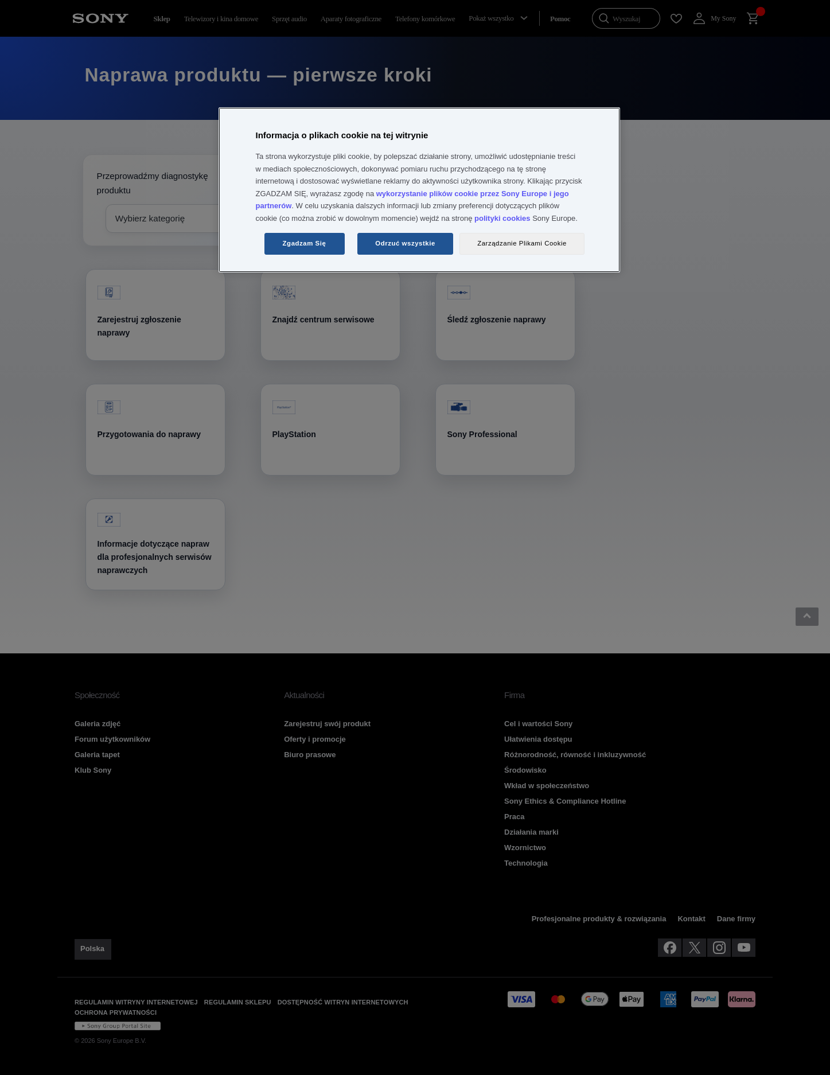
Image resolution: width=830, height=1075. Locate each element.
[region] (419, 189)
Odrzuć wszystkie (405, 243)
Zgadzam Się (304, 243)
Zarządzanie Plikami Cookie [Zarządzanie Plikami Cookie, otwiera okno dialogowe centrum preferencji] (522, 243)
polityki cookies (502, 218)
